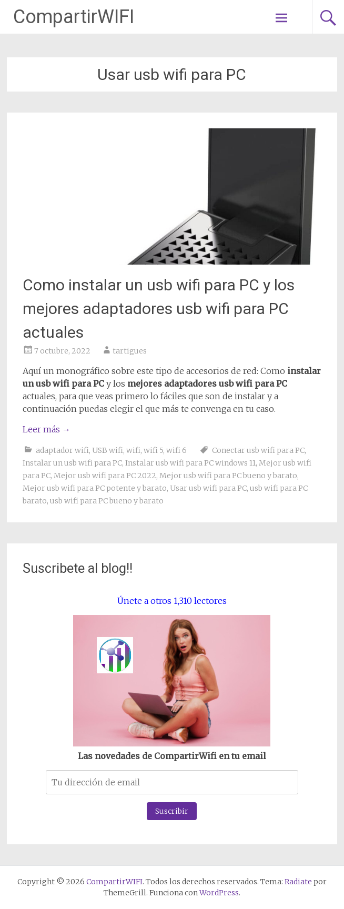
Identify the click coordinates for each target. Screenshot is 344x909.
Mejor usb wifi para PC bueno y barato (228, 475)
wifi (133, 450)
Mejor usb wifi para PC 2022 (105, 475)
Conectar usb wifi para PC (258, 450)
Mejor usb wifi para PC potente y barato (95, 488)
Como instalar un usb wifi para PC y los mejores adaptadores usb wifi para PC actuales (159, 308)
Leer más (46, 429)
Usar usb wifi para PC (208, 488)
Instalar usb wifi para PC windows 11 (190, 463)
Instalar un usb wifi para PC (72, 463)
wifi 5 (153, 450)
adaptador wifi (62, 450)
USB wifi (107, 450)
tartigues (130, 351)
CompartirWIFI (73, 17)
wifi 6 (176, 450)
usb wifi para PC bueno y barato (107, 501)
